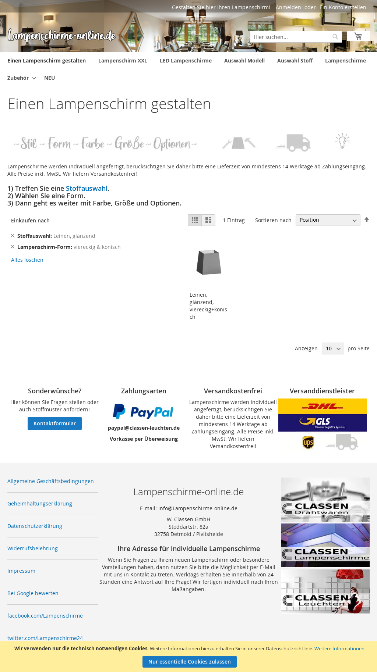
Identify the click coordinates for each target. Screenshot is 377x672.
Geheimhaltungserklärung (39, 503)
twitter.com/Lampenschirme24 (45, 638)
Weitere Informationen (339, 648)
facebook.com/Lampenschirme (45, 615)
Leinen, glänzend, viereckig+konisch (208, 305)
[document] (189, 656)
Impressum (21, 570)
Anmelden (288, 7)
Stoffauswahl (87, 188)
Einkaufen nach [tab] (30, 220)
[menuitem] (46, 60)
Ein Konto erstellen (343, 7)
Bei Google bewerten (33, 593)
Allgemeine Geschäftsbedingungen (50, 481)
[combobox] (296, 37)
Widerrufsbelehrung (32, 548)
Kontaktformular (55, 423)
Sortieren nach (273, 219)
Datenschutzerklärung (34, 525)
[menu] (188, 69)
